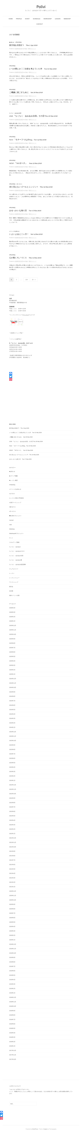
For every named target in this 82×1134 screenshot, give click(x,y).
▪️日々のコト (19, 184)
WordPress (35, 1129)
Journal (11, 520)
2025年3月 (12, 665)
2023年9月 (12, 745)
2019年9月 (12, 957)
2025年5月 (12, 656)
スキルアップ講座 (14, 542)
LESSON (57, 18)
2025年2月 (12, 669)
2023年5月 (12, 762)
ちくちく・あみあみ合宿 (15, 113)
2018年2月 (12, 1041)
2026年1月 (12, 621)
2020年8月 (12, 909)
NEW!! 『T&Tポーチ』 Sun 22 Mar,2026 (25, 163)
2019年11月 (12, 948)
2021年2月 (12, 882)
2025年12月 (12, 625)
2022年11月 (12, 789)
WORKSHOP (48, 18)
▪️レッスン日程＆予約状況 (16, 498)
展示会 (11, 586)
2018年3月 (12, 1037)
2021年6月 (12, 864)
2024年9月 (12, 692)
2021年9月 (12, 851)
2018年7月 (12, 1019)
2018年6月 (12, 1024)
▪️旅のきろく (12, 507)
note (10, 524)
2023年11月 (12, 736)
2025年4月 (12, 661)
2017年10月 (12, 1059)
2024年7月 (12, 700)
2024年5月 (12, 709)
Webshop (12, 529)
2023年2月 (12, 776)
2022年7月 (12, 807)
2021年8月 (12, 855)
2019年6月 (12, 970)
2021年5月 (12, 869)
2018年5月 (12, 1028)
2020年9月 (12, 904)
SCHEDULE (36, 18)
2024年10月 (12, 687)
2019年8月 (12, 962)
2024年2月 (12, 723)
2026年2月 (12, 616)
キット (11, 538)
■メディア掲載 (13, 476)
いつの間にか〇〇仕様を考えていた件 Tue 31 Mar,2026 (33, 69)
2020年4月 (12, 926)
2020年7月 (12, 913)
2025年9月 (12, 639)
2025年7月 (12, 647)
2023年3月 (12, 771)
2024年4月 (12, 714)
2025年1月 (12, 674)
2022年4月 (12, 820)
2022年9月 (12, 798)
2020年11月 (12, 895)
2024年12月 (12, 678)
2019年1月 (12, 993)
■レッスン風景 (13, 480)
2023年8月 (12, 749)
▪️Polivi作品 (18, 42)
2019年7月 (12, 966)
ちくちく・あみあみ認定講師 (17, 564)
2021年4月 (12, 873)
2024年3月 (12, 718)
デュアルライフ (13, 569)
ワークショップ (13, 582)
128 (26, 279)
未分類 (11, 591)
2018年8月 (12, 1015)
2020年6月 (12, 917)
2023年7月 (12, 754)
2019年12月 (12, 944)
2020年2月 (12, 935)
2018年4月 (12, 1033)
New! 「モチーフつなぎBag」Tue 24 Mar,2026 (27, 140)
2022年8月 (12, 802)
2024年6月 (12, 705)
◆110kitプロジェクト (15, 515)
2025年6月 (12, 652)
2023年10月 (12, 740)
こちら (26, 315)
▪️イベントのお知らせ (14, 231)
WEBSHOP (67, 18)
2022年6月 (12, 811)
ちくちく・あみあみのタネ (16, 551)
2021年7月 (12, 860)
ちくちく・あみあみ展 (15, 560)
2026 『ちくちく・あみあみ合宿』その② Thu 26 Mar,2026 (33, 116)
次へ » (34, 279)
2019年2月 (12, 988)
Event (27, 18)
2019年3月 (12, 984)
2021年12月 (12, 838)
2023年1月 (12, 780)
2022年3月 (12, 824)
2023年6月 (12, 758)
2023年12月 (12, 731)
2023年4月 (12, 767)
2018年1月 (12, 1046)
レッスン (11, 573)
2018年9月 (12, 1010)
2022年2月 (12, 829)
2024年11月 (12, 683)
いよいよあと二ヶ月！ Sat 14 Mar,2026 (26, 234)
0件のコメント (32, 48)
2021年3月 (12, 878)
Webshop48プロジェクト (16, 533)
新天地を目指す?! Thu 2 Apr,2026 (23, 45)
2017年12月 (12, 1050)
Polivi (40, 6)
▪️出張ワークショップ (15, 502)
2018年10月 (12, 1006)
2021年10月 (12, 847)
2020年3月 (12, 931)
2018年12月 (12, 997)
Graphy (45, 1129)
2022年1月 (12, 833)
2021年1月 (12, 886)
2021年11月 (12, 842)
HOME (11, 18)
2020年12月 (12, 891)
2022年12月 (12, 785)
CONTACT (39, 24)
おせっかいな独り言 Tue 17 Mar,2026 (25, 211)
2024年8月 (12, 696)
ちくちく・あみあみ (15, 547)
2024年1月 (12, 727)
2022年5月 (12, 816)
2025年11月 (12, 630)
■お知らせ (11, 42)
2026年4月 (12, 608)
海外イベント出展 (14, 595)
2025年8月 (12, 643)
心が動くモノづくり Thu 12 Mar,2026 (25, 258)
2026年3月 (12, 612)
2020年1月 (12, 940)
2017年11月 (12, 1055)
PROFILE (19, 18)
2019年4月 (12, 979)
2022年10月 (12, 793)
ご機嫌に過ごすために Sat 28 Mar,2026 (26, 92)
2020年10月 (12, 900)
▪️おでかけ (12, 493)
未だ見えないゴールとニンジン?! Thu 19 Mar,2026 (31, 187)
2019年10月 (12, 953)
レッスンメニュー (14, 577)
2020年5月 (12, 922)
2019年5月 (12, 975)
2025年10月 (12, 634)
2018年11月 (12, 1001)
